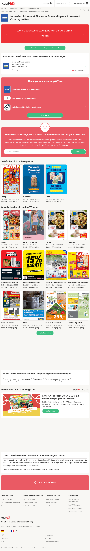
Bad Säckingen (52, 380)
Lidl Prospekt (50, 506)
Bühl (6, 380)
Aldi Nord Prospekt (53, 499)
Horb (14, 380)
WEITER (45, 36)
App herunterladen (75, 508)
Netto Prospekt (51, 503)
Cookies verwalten (52, 542)
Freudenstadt (25, 380)
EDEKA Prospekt (29, 499)
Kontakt (48, 538)
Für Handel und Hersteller (10, 503)
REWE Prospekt (29, 506)
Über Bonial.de (6, 499)
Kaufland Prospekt (30, 503)
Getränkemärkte (34, 8)
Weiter (78, 151)
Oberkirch (38, 380)
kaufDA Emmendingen (9, 8)
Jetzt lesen (50, 411)
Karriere (4, 506)
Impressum (49, 535)
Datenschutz (64, 145)
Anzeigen (84, 10)
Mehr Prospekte (45, 333)
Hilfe (2, 535)
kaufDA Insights (74, 505)
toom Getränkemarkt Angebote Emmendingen (45, 48)
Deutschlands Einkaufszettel (73, 500)
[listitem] (11, 183)
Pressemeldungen (75, 512)
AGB (2, 542)
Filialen (22, 8)
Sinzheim (65, 380)
